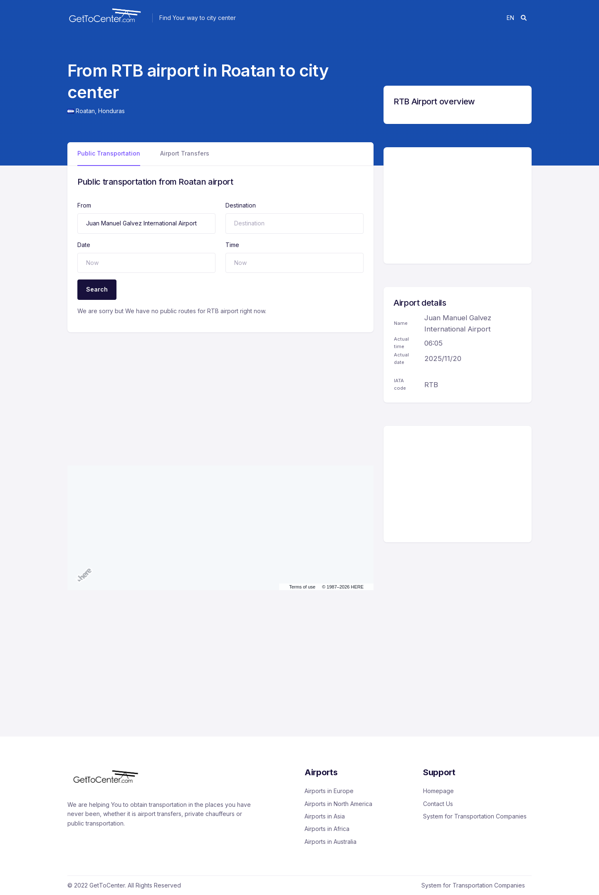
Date (83, 244)
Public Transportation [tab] (108, 153)
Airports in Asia (324, 816)
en (510, 17)
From (84, 205)
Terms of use (302, 586)
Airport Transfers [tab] (184, 153)
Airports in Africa (326, 828)
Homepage (438, 790)
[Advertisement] (220, 390)
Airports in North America (338, 803)
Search (97, 289)
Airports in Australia (330, 841)
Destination (240, 205)
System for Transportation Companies (475, 816)
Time (232, 244)
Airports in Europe (329, 790)
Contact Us (438, 803)
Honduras (111, 110)
